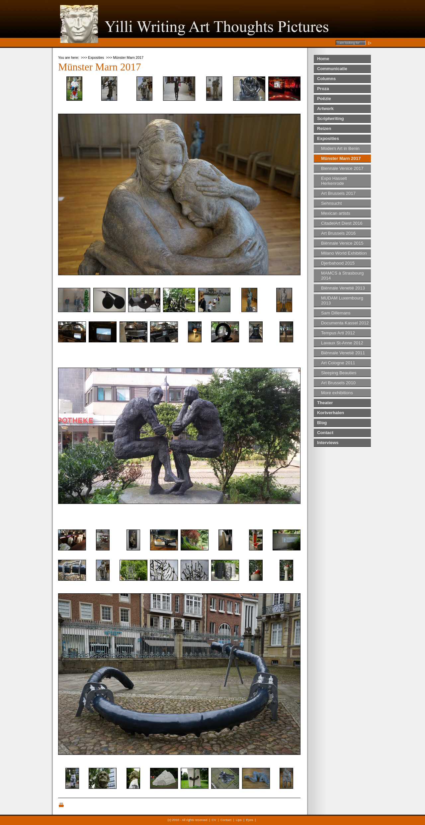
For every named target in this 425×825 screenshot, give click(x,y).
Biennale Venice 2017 (342, 168)
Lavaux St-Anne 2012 (342, 342)
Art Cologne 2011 (338, 362)
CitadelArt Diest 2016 (342, 223)
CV (214, 820)
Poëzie (324, 98)
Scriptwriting (330, 118)
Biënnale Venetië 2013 (343, 288)
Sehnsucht (331, 203)
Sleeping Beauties (338, 372)
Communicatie (332, 68)
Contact (325, 432)
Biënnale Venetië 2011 (343, 352)
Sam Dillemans (336, 312)
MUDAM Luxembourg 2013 (342, 300)
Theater (325, 402)
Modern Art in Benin (340, 148)
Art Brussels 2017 (338, 193)
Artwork (325, 108)
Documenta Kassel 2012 (345, 322)
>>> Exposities (92, 57)
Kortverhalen (330, 412)
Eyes (249, 820)
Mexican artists (335, 213)
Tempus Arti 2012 (338, 332)
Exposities (328, 138)
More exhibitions (337, 392)
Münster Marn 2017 (341, 158)
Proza (323, 88)
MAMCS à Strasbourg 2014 (342, 276)
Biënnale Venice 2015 (342, 243)
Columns (326, 78)
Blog (322, 422)
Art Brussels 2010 (338, 382)
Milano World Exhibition (344, 253)
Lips (239, 820)
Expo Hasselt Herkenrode (334, 181)
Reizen (324, 128)
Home (323, 58)
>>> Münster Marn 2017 (124, 57)
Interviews (328, 442)
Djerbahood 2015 (338, 263)
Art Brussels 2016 (338, 233)
